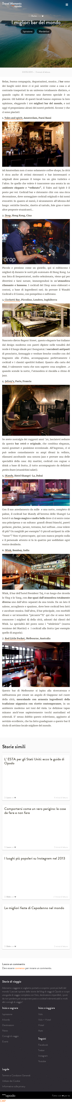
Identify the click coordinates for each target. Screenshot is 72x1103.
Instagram (43, 1055)
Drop (8, 215)
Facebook (43, 1045)
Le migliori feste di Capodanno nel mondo (34, 908)
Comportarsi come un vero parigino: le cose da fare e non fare (35, 810)
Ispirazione (27, 31)
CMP (3, 1101)
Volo (40, 1014)
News (5, 1030)
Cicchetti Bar (12, 299)
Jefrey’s (9, 381)
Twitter (41, 1050)
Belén (34, 16)
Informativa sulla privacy (13, 1086)
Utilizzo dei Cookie (11, 1081)
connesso (20, 968)
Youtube (42, 1061)
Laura (9, 797)
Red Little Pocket (15, 638)
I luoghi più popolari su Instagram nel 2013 (34, 858)
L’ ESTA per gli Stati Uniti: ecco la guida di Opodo (34, 761)
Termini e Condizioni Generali (16, 1075)
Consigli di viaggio (10, 1036)
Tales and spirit (13, 117)
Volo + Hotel (44, 1019)
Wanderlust (44, 31)
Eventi (5, 1041)
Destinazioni (8, 1025)
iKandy (9, 475)
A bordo (6, 1019)
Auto (40, 1030)
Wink (8, 550)
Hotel (41, 1025)
